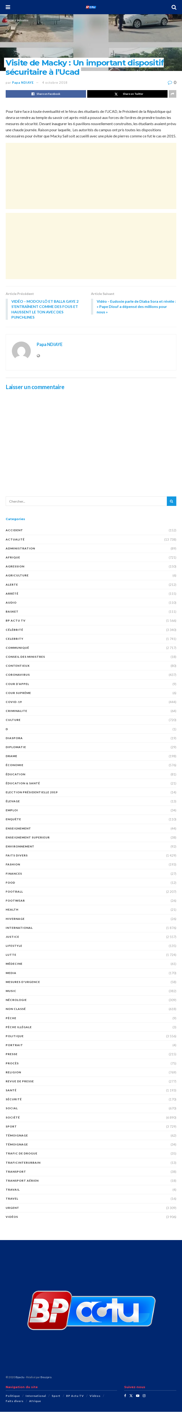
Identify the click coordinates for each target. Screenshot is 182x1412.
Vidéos (12, 1217)
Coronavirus (18, 675)
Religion (13, 1072)
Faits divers (17, 855)
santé (11, 1090)
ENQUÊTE (13, 819)
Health (12, 910)
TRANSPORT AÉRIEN (22, 1181)
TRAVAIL (13, 1190)
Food (10, 883)
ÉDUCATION (15, 774)
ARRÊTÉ (12, 594)
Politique (15, 1036)
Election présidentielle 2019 (32, 792)
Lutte (11, 955)
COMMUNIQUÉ (17, 648)
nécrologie (16, 1000)
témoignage (17, 1135)
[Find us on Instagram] (144, 1396)
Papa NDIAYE (23, 82)
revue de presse (20, 1081)
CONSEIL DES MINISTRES (25, 657)
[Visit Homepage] (91, 7)
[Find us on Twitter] (131, 1396)
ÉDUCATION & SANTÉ (23, 783)
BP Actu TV (16, 621)
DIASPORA (14, 738)
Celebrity (14, 639)
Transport (16, 1172)
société (13, 1117)
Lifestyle (14, 946)
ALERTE (12, 585)
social (12, 1108)
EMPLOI (12, 810)
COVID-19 (14, 702)
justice (12, 937)
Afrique (13, 557)
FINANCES (14, 874)
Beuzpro (46, 1377)
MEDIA (11, 973)
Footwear (15, 901)
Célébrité (14, 630)
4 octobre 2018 (55, 82)
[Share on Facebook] (46, 94)
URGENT (12, 1208)
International (19, 928)
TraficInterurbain (23, 1163)
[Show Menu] (8, 7)
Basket (12, 612)
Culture (13, 720)
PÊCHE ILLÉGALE (19, 1027)
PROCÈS (12, 1063)
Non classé (16, 1009)
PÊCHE (11, 1018)
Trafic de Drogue (21, 1154)
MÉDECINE (14, 964)
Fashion (13, 865)
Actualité (22, 20)
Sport (11, 1126)
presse (12, 1054)
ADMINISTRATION (20, 548)
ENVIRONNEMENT (20, 846)
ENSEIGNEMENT (18, 828)
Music (11, 991)
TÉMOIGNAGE (17, 1144)
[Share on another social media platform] (172, 94)
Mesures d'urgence (23, 982)
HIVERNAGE (15, 919)
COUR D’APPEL (17, 684)
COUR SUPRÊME (18, 693)
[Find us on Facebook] (125, 1396)
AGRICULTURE (17, 576)
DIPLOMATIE (16, 747)
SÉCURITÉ (14, 1099)
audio (11, 603)
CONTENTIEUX (18, 666)
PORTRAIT (14, 1045)
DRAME (11, 756)
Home (10, 20)
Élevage (13, 801)
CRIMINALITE (16, 711)
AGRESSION (15, 566)
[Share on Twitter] (127, 94)
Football (14, 892)
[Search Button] (174, 7)
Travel (12, 1199)
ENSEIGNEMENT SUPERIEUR (28, 837)
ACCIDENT (14, 530)
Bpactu (20, 1377)
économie (14, 765)
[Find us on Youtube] (137, 1396)
